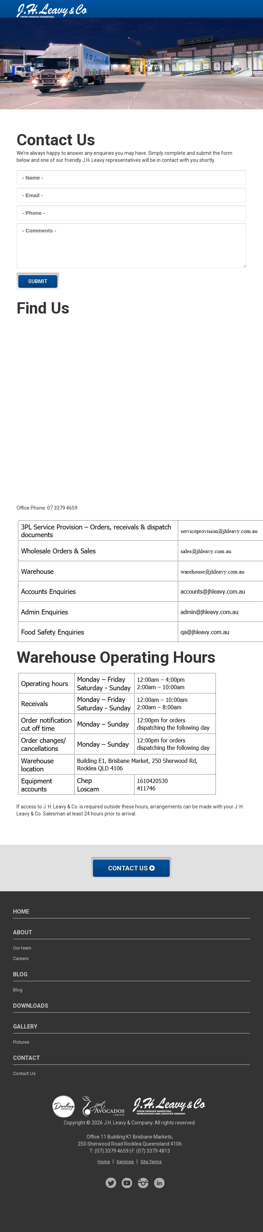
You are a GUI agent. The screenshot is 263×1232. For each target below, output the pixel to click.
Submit (38, 281)
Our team (22, 948)
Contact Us (131, 868)
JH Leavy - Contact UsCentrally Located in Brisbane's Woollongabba (52, 12)
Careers (21, 958)
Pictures (21, 1042)
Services (125, 1161)
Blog (18, 990)
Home (104, 1161)
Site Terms (151, 1161)
